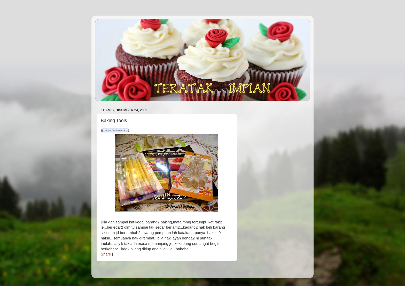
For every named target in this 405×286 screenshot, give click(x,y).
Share (106, 254)
